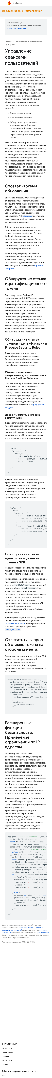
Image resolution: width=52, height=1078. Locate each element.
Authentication (33, 11)
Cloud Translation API (16, 28)
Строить (11, 45)
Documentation (11, 11)
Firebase (8, 42)
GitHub (5, 1064)
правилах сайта (43, 932)
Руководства (7, 1048)
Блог (4, 1075)
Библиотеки (7, 1060)
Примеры (5, 1056)
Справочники (7, 1052)
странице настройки (15, 623)
